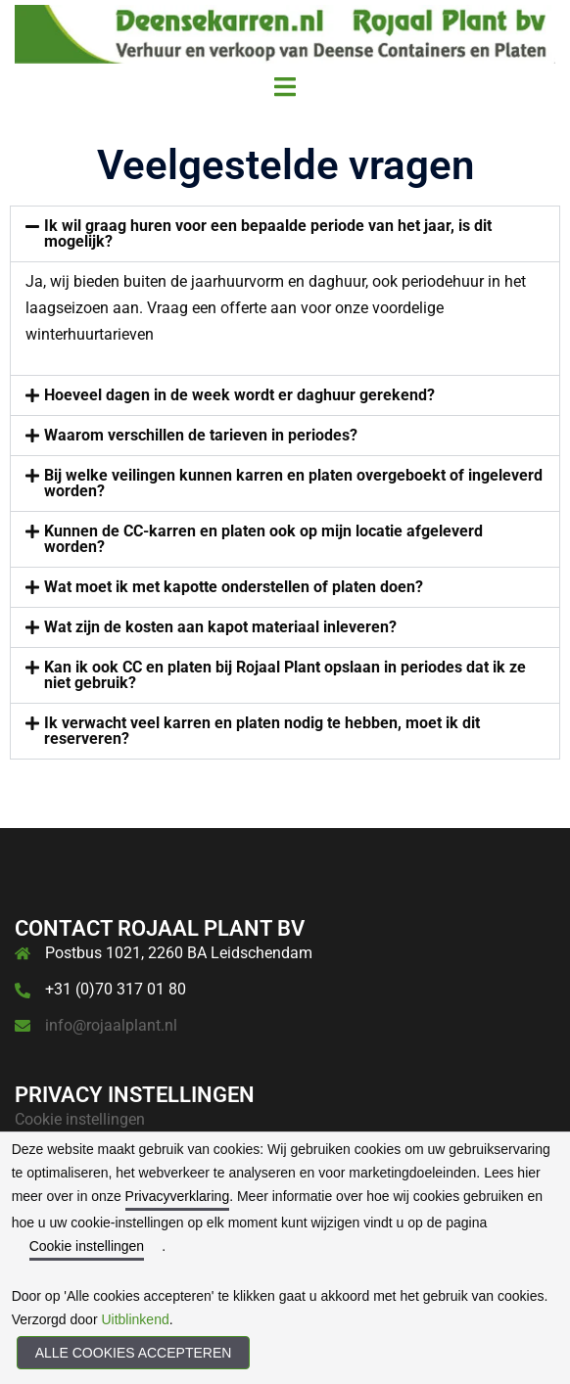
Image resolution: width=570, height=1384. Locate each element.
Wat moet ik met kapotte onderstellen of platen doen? (233, 586)
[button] (285, 234)
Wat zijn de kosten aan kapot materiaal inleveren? (220, 627)
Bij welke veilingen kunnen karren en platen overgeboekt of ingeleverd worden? (293, 483)
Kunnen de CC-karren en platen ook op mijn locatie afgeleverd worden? (263, 539)
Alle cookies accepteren (133, 1353)
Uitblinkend (134, 1319)
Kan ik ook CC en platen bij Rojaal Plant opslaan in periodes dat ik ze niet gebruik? (285, 675)
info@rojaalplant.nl (111, 1025)
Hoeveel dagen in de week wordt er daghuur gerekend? (239, 395)
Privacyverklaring (177, 1196)
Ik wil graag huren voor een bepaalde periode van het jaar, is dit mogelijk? (268, 233)
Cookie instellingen (80, 1119)
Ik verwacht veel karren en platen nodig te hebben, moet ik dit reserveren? (262, 731)
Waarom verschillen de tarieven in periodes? (200, 435)
